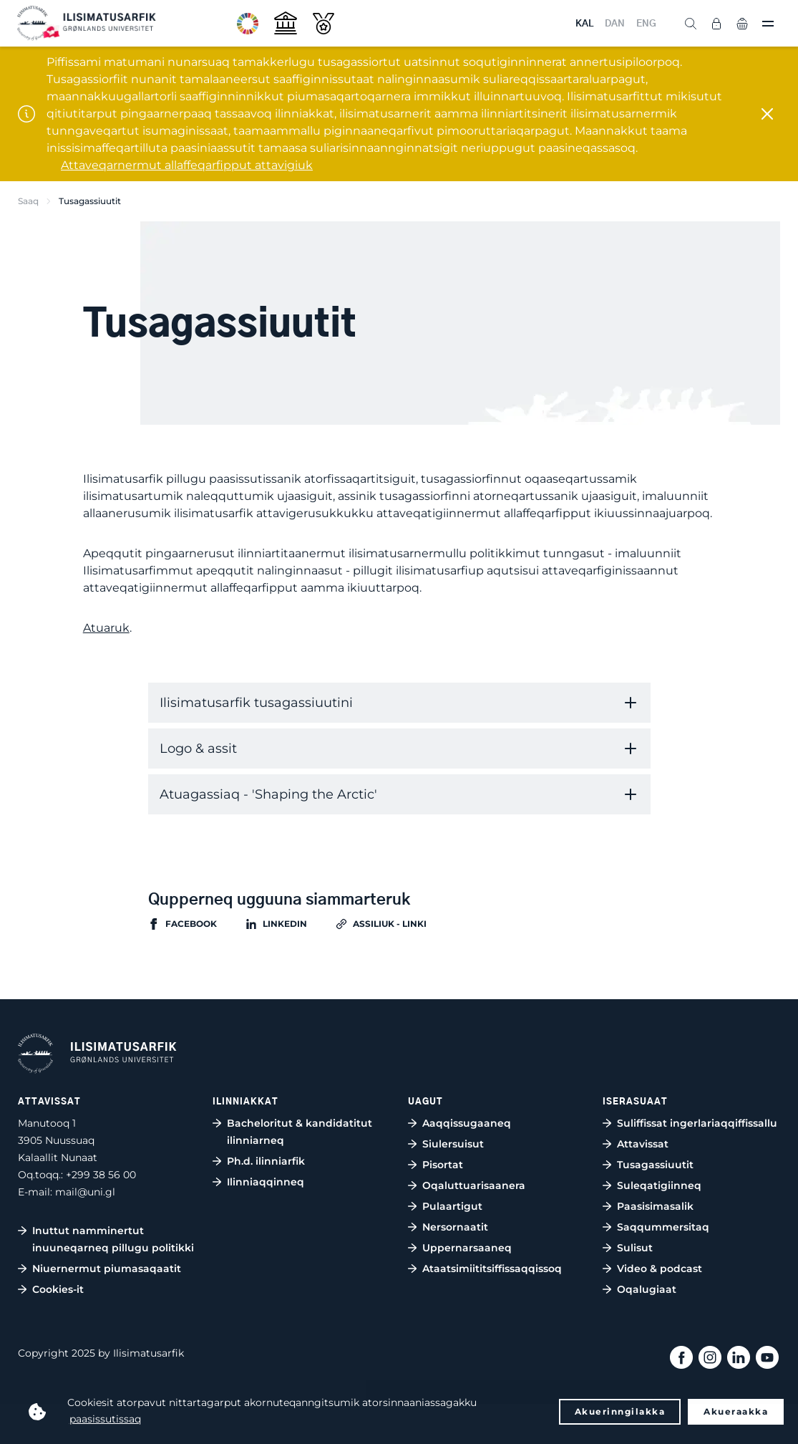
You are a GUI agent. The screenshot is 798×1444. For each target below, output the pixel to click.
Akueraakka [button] (736, 1411)
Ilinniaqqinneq (265, 1181)
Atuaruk (106, 628)
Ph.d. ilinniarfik (266, 1161)
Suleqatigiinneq (659, 1185)
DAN (615, 24)
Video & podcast (659, 1268)
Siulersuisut (453, 1143)
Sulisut (635, 1247)
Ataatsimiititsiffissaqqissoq (492, 1268)
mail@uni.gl (85, 1191)
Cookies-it (58, 1289)
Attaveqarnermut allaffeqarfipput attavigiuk (187, 165)
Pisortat (442, 1164)
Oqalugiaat (646, 1289)
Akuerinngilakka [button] (620, 1411)
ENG (646, 24)
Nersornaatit (455, 1227)
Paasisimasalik (655, 1206)
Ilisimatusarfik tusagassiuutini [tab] (256, 703)
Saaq (28, 201)
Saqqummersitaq (663, 1227)
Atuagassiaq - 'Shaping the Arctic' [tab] (268, 794)
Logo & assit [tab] (198, 748)
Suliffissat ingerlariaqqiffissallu (697, 1123)
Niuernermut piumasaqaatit (106, 1268)
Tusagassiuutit (655, 1164)
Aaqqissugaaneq (466, 1123)
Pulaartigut (452, 1206)
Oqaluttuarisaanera (473, 1185)
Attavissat (642, 1143)
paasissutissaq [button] (105, 1418)
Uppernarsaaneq (467, 1247)
